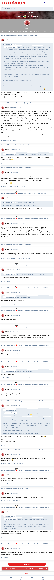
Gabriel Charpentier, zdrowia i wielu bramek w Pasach (29, 401)
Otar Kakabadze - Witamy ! (22, 488)
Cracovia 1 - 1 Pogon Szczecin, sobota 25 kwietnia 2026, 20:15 (32, 218)
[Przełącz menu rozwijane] (50, 3)
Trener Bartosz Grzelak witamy (23, 145)
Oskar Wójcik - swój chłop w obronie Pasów (26, 35)
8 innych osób (24, 258)
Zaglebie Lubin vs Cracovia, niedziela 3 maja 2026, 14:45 (30, 193)
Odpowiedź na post (10, 44)
